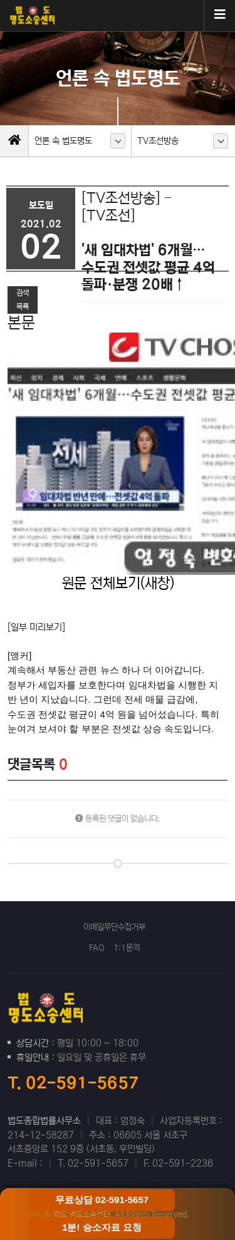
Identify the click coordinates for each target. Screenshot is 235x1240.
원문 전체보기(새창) (117, 583)
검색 (22, 293)
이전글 (25, 278)
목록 (22, 306)
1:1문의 (126, 948)
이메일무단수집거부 (114, 927)
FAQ (97, 948)
